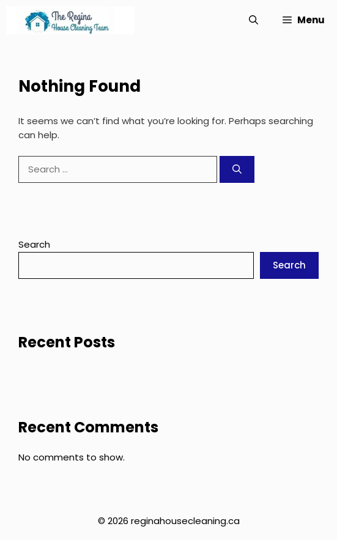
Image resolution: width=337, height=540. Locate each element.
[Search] (237, 169)
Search (34, 244)
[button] (253, 20)
